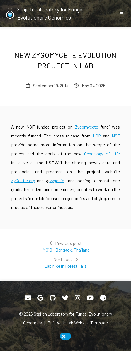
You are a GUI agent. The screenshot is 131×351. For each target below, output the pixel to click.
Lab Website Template (87, 322)
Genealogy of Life (102, 153)
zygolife (57, 180)
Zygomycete (86, 126)
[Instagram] (77, 297)
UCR (97, 135)
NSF (116, 135)
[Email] (27, 297)
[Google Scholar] (40, 297)
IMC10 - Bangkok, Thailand (65, 249)
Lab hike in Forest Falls (66, 266)
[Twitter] (65, 297)
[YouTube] (90, 297)
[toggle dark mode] (65, 336)
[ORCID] (103, 297)
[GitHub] (52, 297)
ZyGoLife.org (23, 180)
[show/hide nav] (121, 14)
